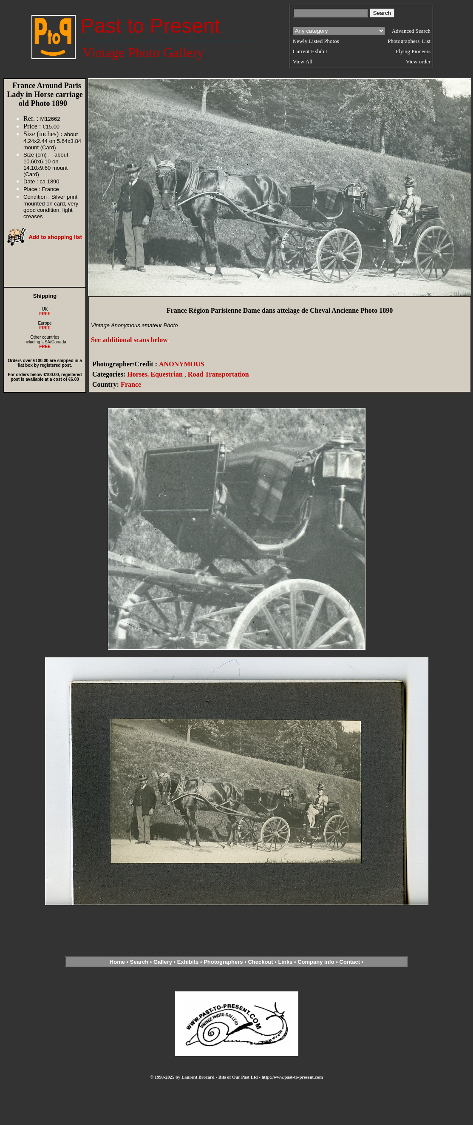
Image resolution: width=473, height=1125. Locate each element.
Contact (350, 962)
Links (285, 962)
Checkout (260, 962)
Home (117, 962)
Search (139, 962)
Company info (316, 962)
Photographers (223, 962)
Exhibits (188, 962)
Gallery (162, 962)
